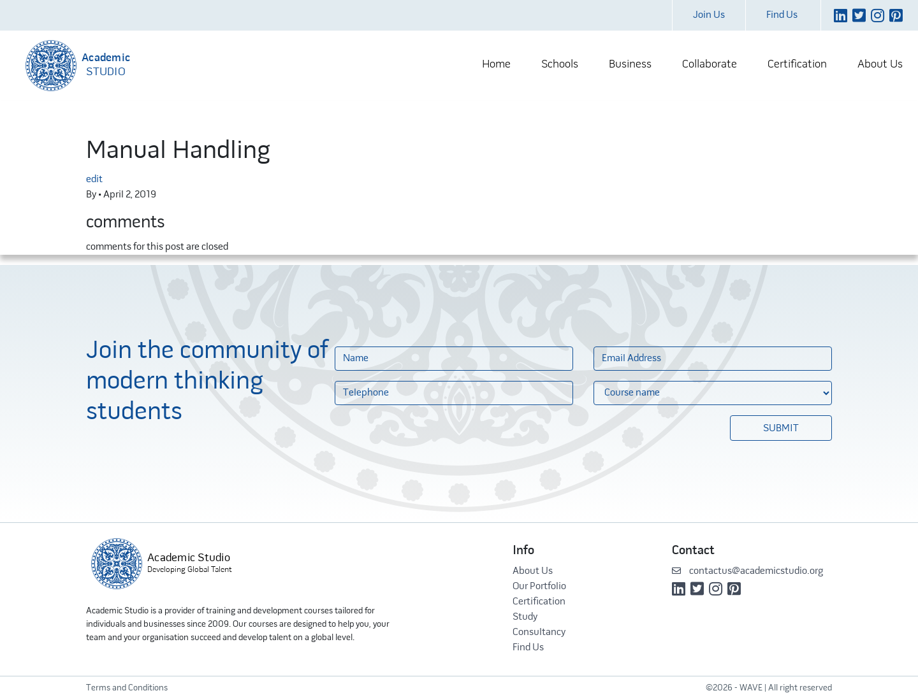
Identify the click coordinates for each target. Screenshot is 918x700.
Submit (781, 429)
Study (525, 617)
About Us (880, 64)
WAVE (751, 688)
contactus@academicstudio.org (747, 571)
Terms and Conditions (127, 688)
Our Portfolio (539, 587)
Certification (797, 64)
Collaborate (709, 64)
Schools (559, 64)
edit (94, 180)
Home (496, 64)
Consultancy (539, 632)
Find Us (782, 15)
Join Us (709, 15)
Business (630, 64)
